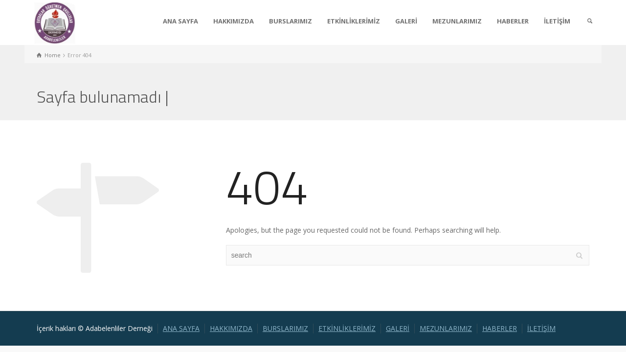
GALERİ (406, 21)
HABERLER (513, 21)
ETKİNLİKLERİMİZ (353, 21)
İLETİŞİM (557, 21)
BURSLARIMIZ (290, 21)
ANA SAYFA (180, 21)
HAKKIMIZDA (233, 21)
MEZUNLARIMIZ (457, 21)
